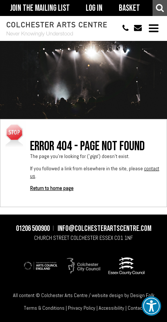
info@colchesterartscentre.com (135, 28)
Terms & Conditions (44, 308)
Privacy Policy (81, 308)
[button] (151, 306)
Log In (94, 8)
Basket (129, 8)
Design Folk (142, 295)
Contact (136, 308)
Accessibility (111, 308)
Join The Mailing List (40, 8)
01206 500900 (122, 28)
